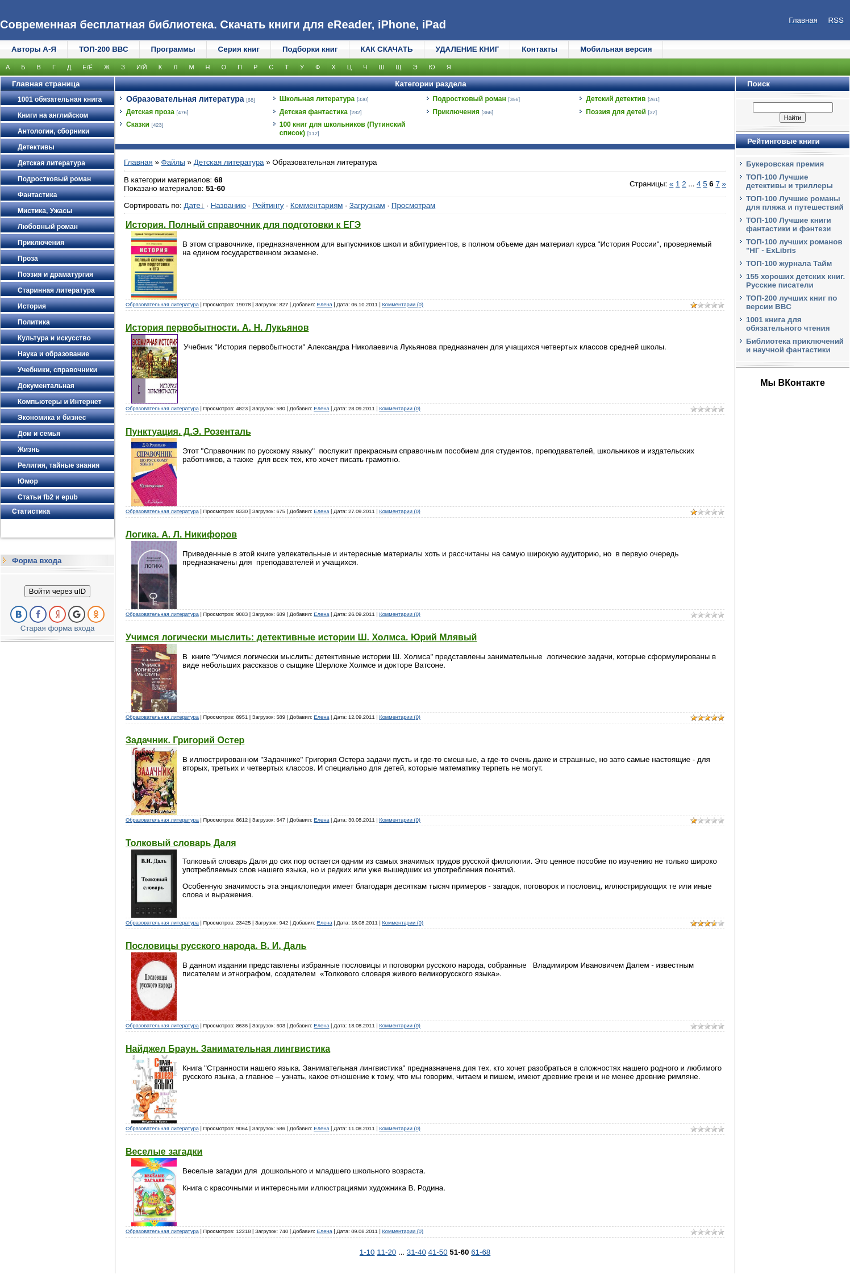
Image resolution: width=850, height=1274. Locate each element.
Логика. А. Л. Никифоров (181, 534)
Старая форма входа (57, 628)
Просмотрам (413, 205)
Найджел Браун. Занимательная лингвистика (228, 1049)
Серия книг (239, 49)
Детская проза (150, 112)
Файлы (173, 162)
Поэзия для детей (616, 112)
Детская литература (229, 162)
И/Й (141, 67)
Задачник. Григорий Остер (185, 740)
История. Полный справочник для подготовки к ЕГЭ (243, 225)
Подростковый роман (469, 99)
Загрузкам (367, 205)
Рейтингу (268, 205)
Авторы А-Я (33, 49)
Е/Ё (87, 67)
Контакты (539, 49)
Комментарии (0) (402, 304)
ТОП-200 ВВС (103, 49)
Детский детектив (615, 99)
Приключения (456, 112)
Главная (138, 162)
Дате (192, 205)
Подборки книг (310, 49)
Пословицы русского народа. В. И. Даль (216, 946)
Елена (324, 304)
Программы (173, 49)
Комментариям (316, 205)
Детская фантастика (314, 112)
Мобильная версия (616, 49)
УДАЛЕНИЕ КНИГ (467, 49)
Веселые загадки (164, 1151)
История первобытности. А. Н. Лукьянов (217, 327)
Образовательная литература (185, 98)
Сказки (137, 124)
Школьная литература (317, 99)
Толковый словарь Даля (181, 843)
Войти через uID (57, 591)
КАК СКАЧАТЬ (387, 49)
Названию (228, 205)
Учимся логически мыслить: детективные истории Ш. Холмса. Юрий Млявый (301, 637)
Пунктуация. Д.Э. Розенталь (188, 431)
